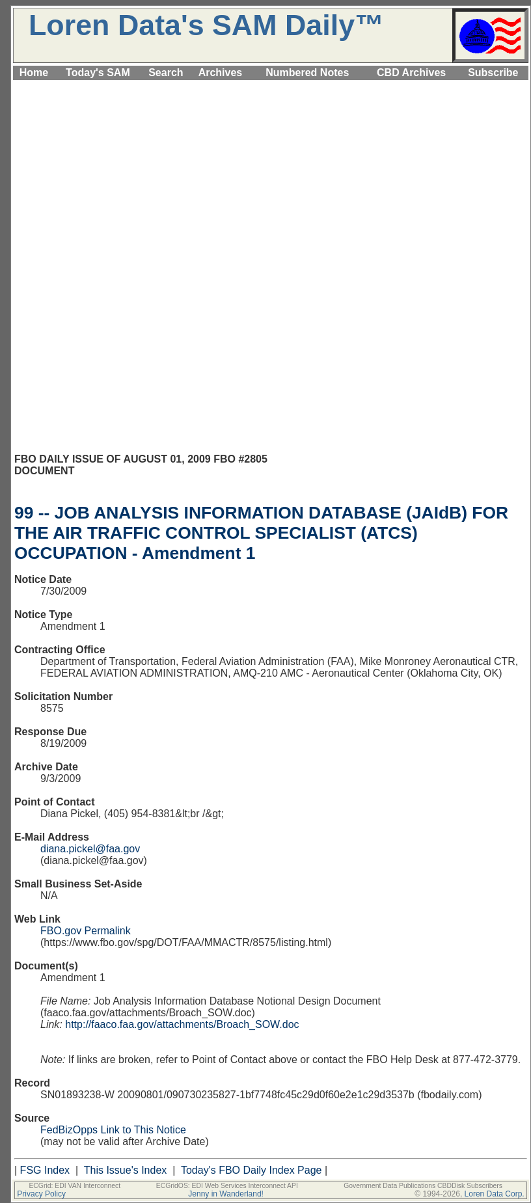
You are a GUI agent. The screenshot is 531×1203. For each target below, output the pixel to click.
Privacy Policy (41, 1193)
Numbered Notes (307, 72)
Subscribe (493, 72)
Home (34, 72)
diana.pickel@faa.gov (90, 848)
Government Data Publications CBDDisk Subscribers (423, 1185)
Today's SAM (98, 72)
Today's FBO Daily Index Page (251, 1170)
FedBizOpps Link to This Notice (113, 1129)
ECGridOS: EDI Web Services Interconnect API (227, 1185)
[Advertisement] (270, 174)
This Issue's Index (125, 1170)
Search (165, 72)
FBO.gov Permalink (85, 930)
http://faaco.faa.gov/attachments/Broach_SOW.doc (182, 1024)
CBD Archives (411, 72)
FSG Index (45, 1170)
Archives (220, 72)
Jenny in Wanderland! (226, 1193)
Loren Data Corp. (494, 1193)
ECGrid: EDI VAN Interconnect (74, 1185)
